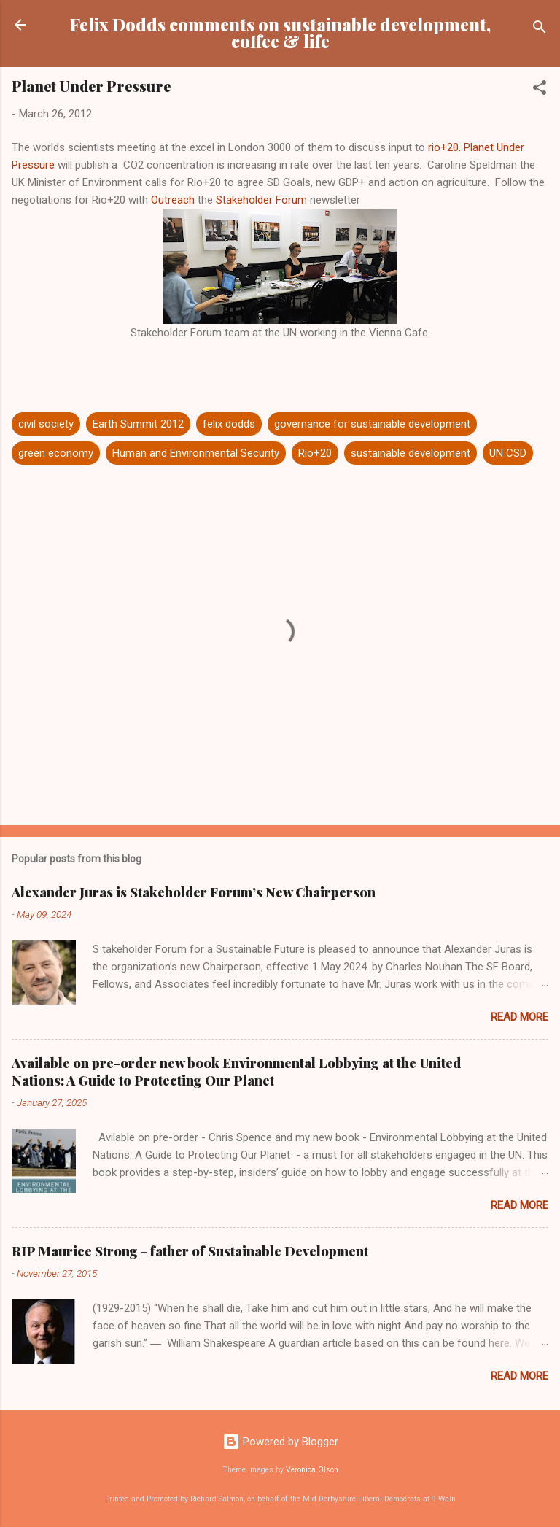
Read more (519, 1017)
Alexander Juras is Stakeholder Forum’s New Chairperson (194, 892)
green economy (55, 453)
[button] (539, 90)
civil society (46, 423)
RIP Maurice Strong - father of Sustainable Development (190, 1251)
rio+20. (444, 147)
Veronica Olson (312, 1469)
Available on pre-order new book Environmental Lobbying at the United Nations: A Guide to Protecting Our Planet (236, 1071)
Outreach (174, 199)
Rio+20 (315, 453)
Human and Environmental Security (195, 453)
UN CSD (507, 453)
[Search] (539, 29)
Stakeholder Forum (261, 199)
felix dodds (229, 423)
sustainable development (410, 453)
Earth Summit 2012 (138, 423)
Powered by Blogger (280, 1441)
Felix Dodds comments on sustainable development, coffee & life (280, 33)
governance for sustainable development (372, 423)
